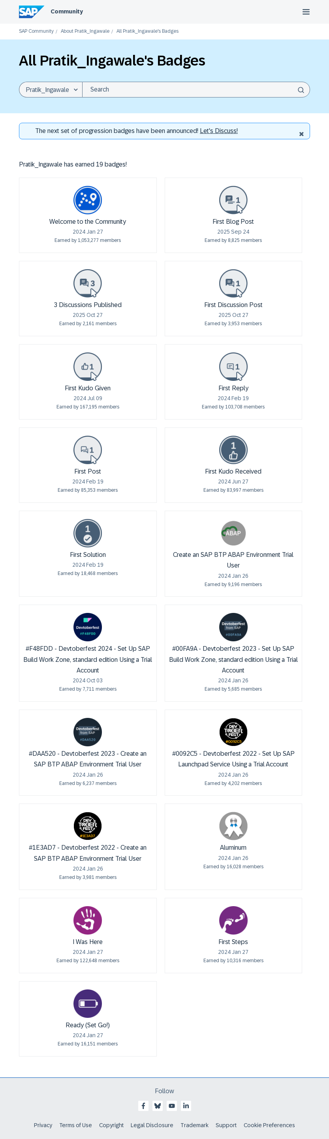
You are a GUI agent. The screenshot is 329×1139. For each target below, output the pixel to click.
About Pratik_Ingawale (85, 31)
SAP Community (36, 31)
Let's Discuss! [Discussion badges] (219, 130)
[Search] (196, 89)
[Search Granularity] (50, 89)
